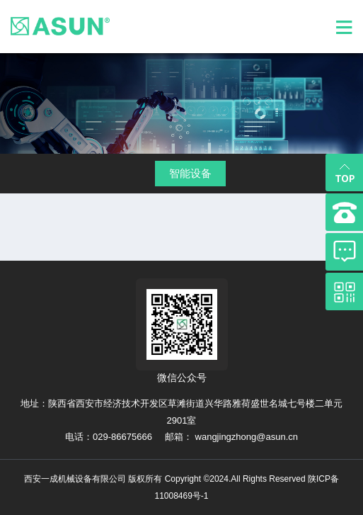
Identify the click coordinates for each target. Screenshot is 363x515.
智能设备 (190, 173)
